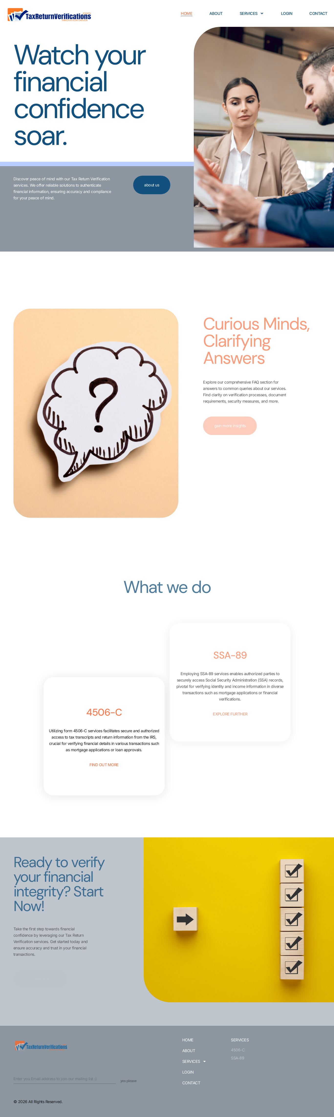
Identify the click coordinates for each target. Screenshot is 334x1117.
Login (286, 13)
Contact (318, 13)
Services (252, 13)
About (216, 13)
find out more (104, 833)
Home (186, 13)
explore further (230, 712)
